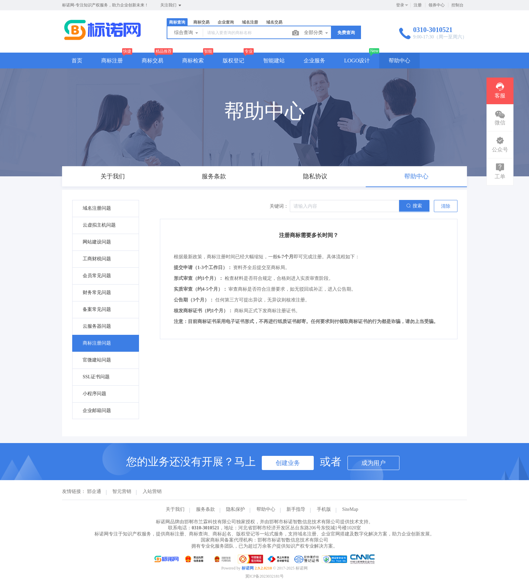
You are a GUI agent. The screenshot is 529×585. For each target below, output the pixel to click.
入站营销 (152, 491)
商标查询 (177, 22)
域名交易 (274, 22)
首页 (77, 60)
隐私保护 (235, 509)
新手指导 (295, 509)
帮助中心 (399, 60)
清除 (445, 206)
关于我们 (175, 509)
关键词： (279, 206)
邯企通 (94, 491)
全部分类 (316, 33)
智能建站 (274, 60)
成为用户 (373, 463)
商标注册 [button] (112, 60)
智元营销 (121, 491)
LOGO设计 (357, 60)
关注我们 (171, 5)
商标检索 (193, 60)
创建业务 (288, 463)
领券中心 (436, 5)
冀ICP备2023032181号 (264, 576)
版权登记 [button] (233, 60)
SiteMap (350, 509)
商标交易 (201, 22)
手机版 (324, 509)
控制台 (457, 5)
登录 (400, 5)
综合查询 (186, 33)
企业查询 (226, 22)
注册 (418, 5)
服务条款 (205, 509)
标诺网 (248, 568)
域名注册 (250, 22)
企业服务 (314, 60)
